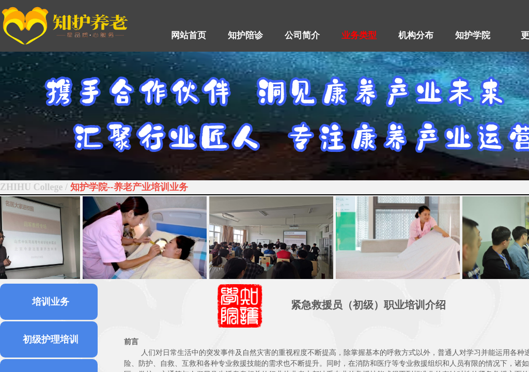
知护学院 (472, 35)
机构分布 (415, 35)
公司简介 (302, 35)
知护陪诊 (245, 35)
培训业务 (50, 302)
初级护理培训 (51, 339)
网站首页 (188, 35)
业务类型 (359, 35)
